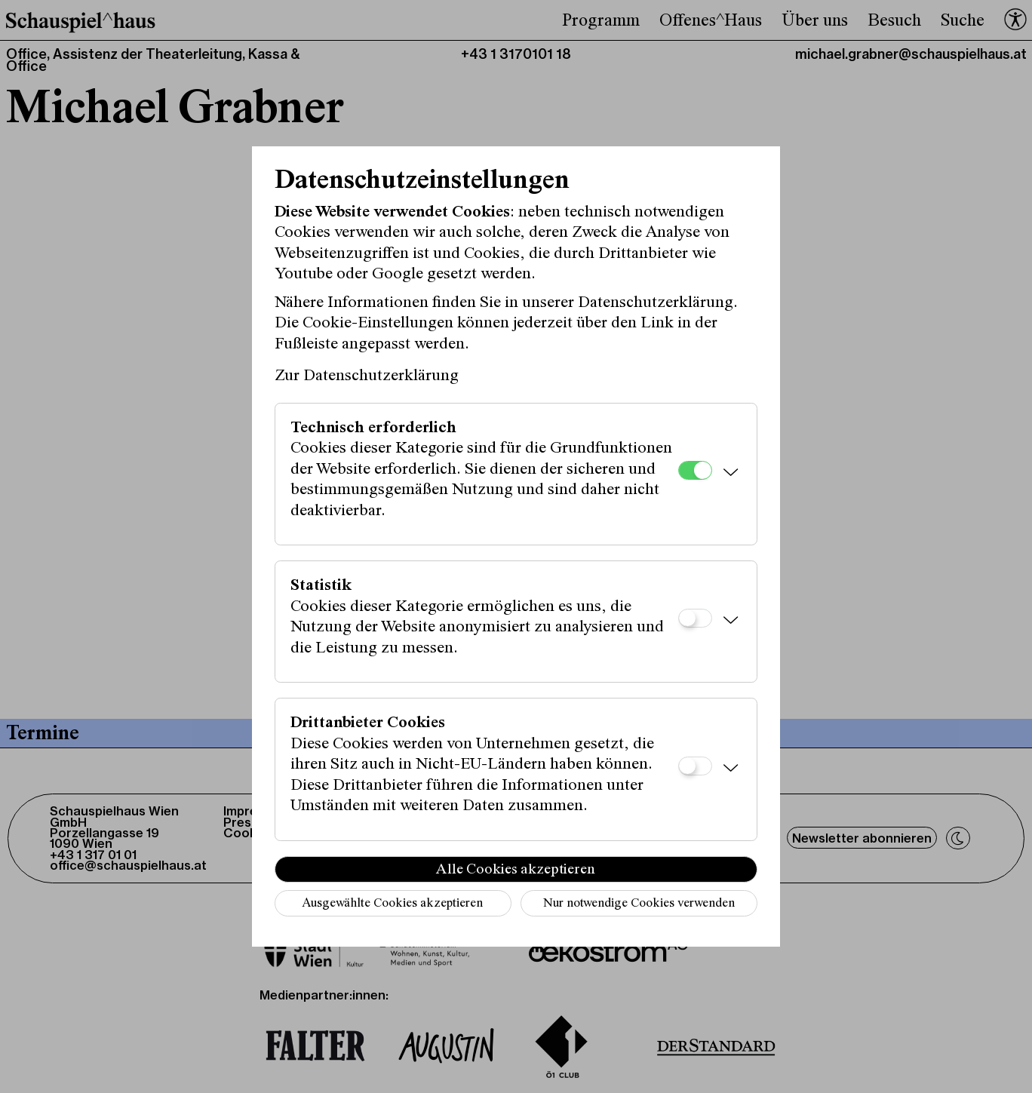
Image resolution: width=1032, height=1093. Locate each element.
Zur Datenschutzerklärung (367, 376)
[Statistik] (695, 618)
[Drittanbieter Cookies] (695, 766)
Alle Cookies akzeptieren (515, 869)
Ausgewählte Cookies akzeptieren (392, 904)
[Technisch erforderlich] (695, 470)
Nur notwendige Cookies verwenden (639, 904)
